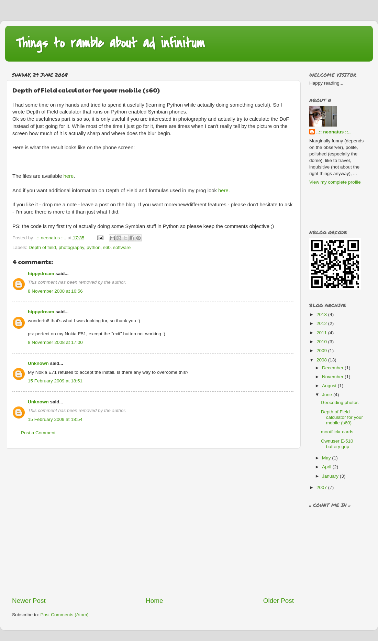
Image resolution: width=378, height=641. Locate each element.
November (333, 376)
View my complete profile (335, 182)
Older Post (278, 600)
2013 (322, 314)
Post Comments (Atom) (65, 614)
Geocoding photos (340, 402)
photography (71, 247)
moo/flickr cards (337, 431)
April (327, 466)
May (327, 457)
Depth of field (42, 247)
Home (154, 600)
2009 (322, 350)
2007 (322, 487)
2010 (322, 341)
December (333, 367)
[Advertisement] (64, 522)
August (330, 385)
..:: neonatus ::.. (333, 131)
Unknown (38, 363)
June (327, 394)
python (94, 247)
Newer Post (29, 600)
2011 (322, 332)
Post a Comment (38, 432)
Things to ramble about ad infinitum (110, 43)
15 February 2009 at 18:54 (55, 419)
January (331, 476)
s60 (107, 247)
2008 (322, 359)
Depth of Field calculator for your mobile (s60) (342, 417)
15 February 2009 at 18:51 (55, 380)
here (69, 176)
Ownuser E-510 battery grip (337, 443)
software (122, 247)
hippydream (41, 273)
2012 (322, 323)
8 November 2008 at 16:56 (55, 291)
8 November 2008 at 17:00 (55, 342)
